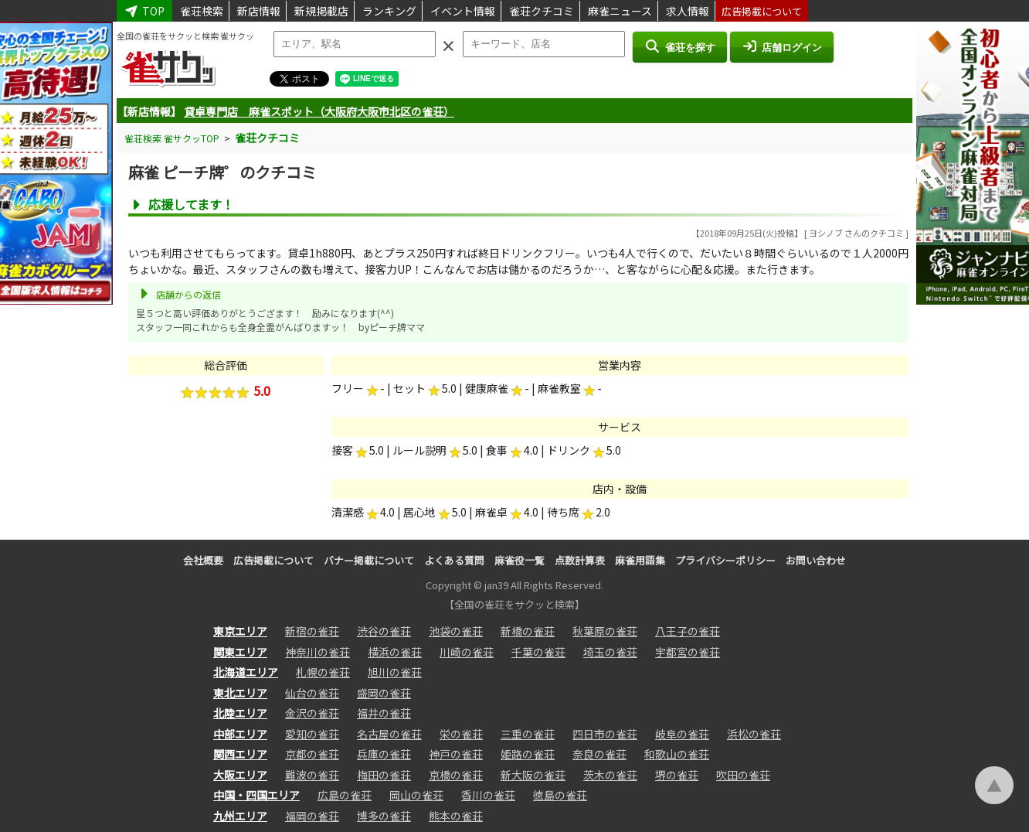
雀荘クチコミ (541, 11)
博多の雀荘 (384, 815)
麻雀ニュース (620, 11)
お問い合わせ (816, 560)
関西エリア (240, 754)
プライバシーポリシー (725, 560)
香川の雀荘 (488, 795)
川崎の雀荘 (467, 652)
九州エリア (240, 815)
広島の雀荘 (345, 795)
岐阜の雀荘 (682, 734)
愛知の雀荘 (312, 734)
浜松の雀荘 (754, 734)
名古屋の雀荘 (389, 734)
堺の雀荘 (676, 775)
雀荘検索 (201, 11)
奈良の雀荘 (599, 754)
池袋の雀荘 (456, 631)
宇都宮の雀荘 (687, 652)
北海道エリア (245, 672)
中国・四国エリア (256, 795)
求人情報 (687, 11)
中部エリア (240, 734)
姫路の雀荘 (528, 754)
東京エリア (240, 631)
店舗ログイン (782, 46)
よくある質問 (454, 560)
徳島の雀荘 (560, 795)
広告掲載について (762, 11)
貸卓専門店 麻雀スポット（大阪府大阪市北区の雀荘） (319, 111)
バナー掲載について (369, 560)
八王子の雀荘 (687, 631)
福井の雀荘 (384, 713)
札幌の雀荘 (323, 672)
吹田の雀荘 (743, 775)
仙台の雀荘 (312, 693)
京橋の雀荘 (456, 775)
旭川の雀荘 (395, 672)
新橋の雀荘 (528, 631)
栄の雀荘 (461, 734)
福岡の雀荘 (312, 815)
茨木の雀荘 (610, 775)
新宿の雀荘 (312, 631)
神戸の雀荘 (456, 754)
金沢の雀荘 (312, 713)
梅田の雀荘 (384, 775)
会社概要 (203, 560)
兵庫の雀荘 (384, 754)
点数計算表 (580, 560)
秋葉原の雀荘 (604, 631)
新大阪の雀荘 (533, 775)
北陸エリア (240, 713)
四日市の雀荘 (604, 734)
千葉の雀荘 (538, 652)
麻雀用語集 (640, 560)
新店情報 (258, 11)
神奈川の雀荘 (317, 652)
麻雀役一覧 (519, 560)
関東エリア (240, 652)
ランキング (389, 11)
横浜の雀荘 (395, 652)
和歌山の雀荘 (676, 754)
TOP (144, 11)
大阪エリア (240, 775)
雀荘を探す (679, 46)
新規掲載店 (321, 11)
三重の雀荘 (528, 734)
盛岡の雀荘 (384, 693)
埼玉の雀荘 (610, 652)
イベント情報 (462, 11)
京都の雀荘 (312, 754)
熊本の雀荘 (456, 815)
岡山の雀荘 (416, 795)
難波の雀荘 (312, 775)
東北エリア (240, 693)
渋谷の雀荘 (384, 631)
